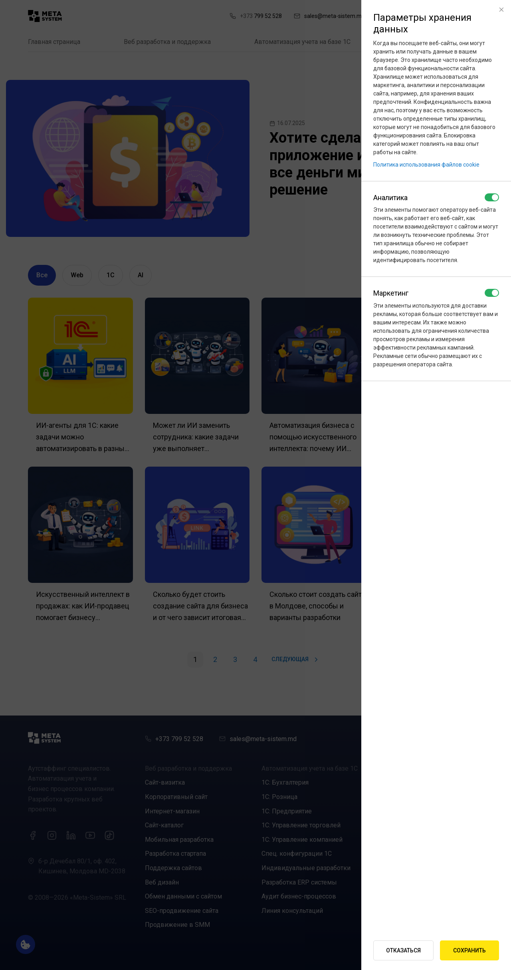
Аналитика (390, 197)
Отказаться (403, 950)
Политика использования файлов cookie (426, 164)
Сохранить (469, 950)
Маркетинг (390, 293)
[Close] (501, 9)
